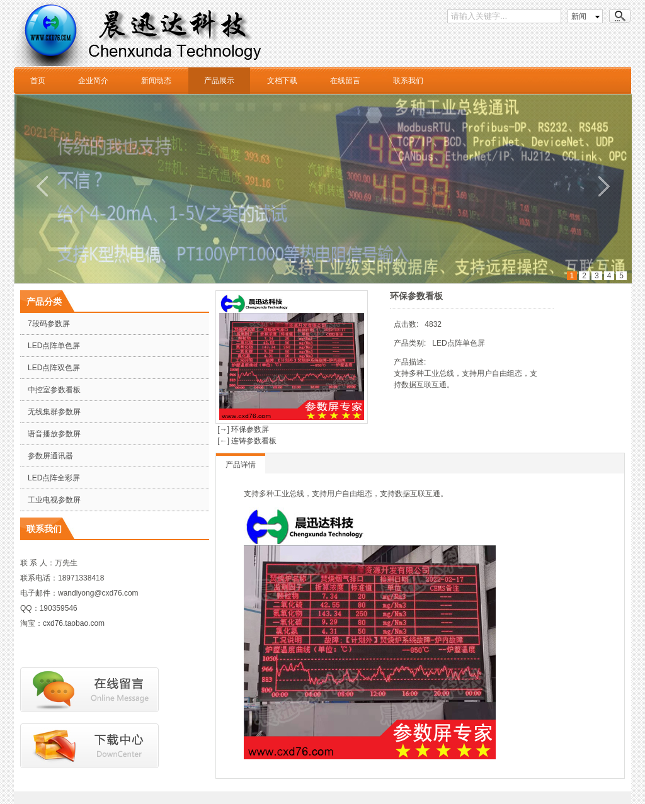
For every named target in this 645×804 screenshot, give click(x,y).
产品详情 (240, 464)
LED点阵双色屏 (54, 367)
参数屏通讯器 (50, 455)
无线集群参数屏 (54, 411)
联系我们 (408, 80)
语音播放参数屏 (54, 433)
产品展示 (219, 80)
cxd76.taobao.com (74, 623)
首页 (37, 80)
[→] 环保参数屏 (242, 429)
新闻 (578, 16)
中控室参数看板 (54, 389)
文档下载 (282, 80)
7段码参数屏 (49, 323)
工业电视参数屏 (54, 499)
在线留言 (345, 80)
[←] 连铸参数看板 (246, 440)
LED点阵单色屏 (54, 345)
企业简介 (93, 80)
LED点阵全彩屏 (54, 477)
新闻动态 (156, 80)
